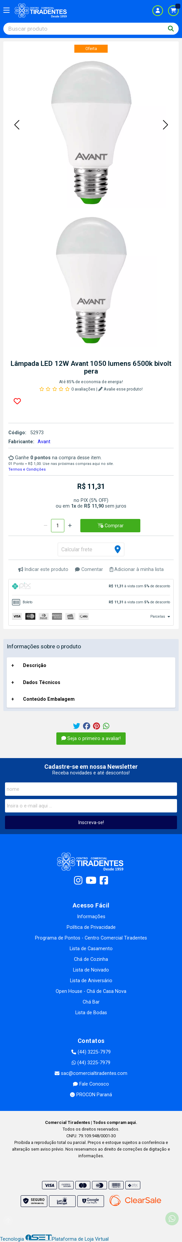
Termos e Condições (27, 469)
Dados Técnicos (41, 682)
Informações (91, 916)
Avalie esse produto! (120, 389)
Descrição (34, 665)
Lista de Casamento (91, 949)
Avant (44, 442)
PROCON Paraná (91, 1095)
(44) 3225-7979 (90, 1052)
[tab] (91, 587)
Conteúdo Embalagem (49, 699)
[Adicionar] (70, 525)
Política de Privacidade (91, 927)
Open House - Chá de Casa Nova (91, 991)
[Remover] (45, 525)
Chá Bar (91, 1002)
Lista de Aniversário (91, 981)
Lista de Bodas (91, 1013)
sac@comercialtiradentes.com (91, 1073)
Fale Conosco (91, 1084)
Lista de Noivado (91, 970)
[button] (17, 125)
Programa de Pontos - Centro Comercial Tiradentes (91, 938)
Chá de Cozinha (91, 959)
